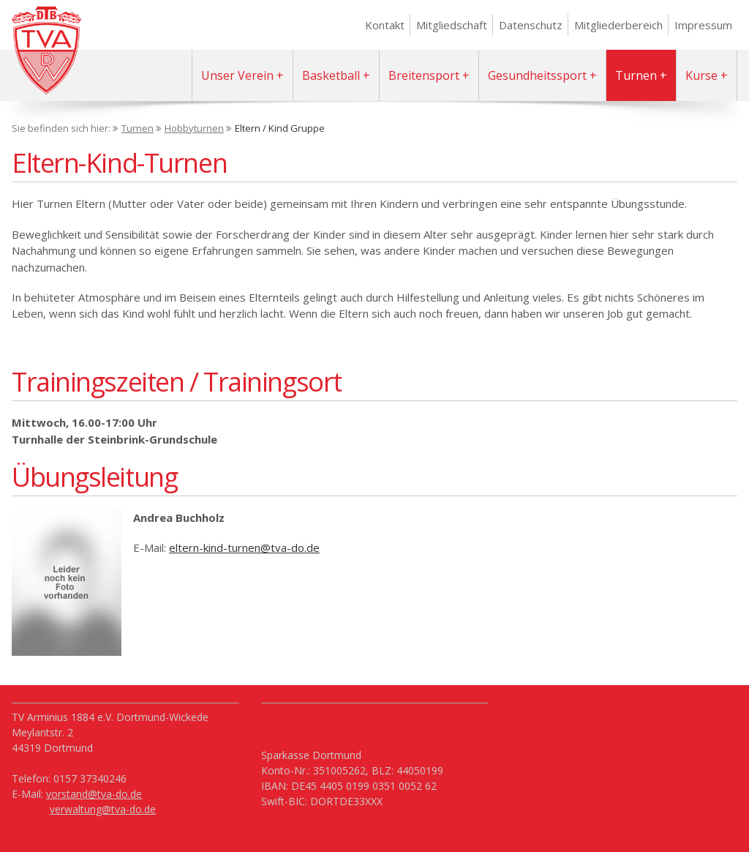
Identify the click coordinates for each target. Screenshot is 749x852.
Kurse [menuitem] (701, 75)
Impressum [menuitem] (703, 25)
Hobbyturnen (194, 128)
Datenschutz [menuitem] (530, 25)
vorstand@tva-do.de (94, 794)
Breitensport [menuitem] (423, 75)
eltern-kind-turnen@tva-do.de (244, 547)
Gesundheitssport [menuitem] (537, 75)
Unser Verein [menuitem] (237, 75)
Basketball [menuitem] (331, 75)
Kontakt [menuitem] (384, 25)
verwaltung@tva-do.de (103, 809)
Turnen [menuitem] (636, 75)
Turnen (137, 128)
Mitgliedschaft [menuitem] (451, 25)
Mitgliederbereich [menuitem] (618, 25)
